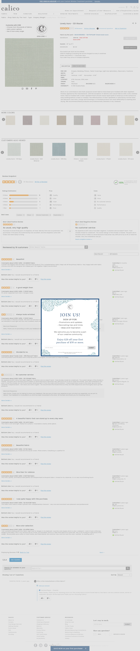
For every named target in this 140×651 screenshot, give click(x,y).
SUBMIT (91, 348)
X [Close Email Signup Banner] (96, 301)
